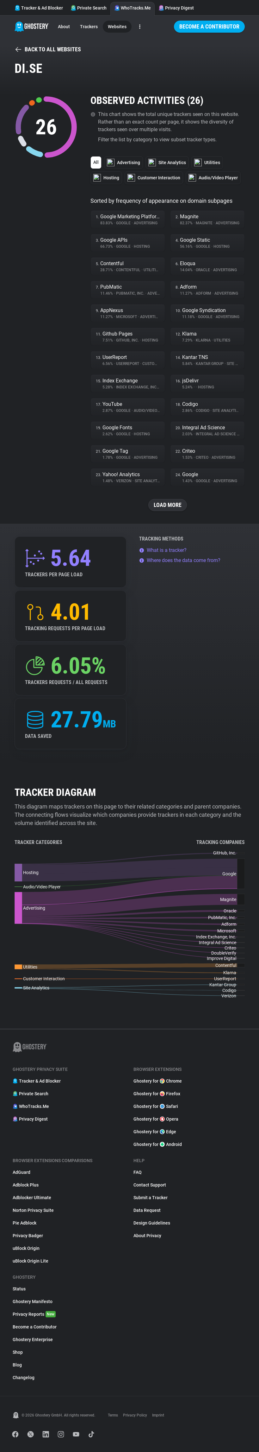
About (64, 26)
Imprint (158, 1415)
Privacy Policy (135, 1415)
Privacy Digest (176, 8)
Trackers (89, 26)
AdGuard (21, 1172)
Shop (18, 1352)
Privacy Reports (34, 1314)
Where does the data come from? (179, 560)
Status (19, 1288)
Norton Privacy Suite (33, 1210)
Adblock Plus (26, 1184)
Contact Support (149, 1184)
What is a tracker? (163, 550)
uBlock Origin (26, 1248)
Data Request (147, 1210)
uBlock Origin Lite (30, 1260)
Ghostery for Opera (155, 1119)
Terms (113, 1415)
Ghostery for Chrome (157, 1081)
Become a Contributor (209, 26)
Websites (117, 26)
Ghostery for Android (157, 1144)
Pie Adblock (24, 1222)
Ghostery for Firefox (156, 1093)
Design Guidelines (151, 1222)
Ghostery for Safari (155, 1106)
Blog (17, 1364)
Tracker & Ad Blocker (39, 8)
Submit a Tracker (150, 1197)
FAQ (137, 1172)
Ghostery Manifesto (32, 1301)
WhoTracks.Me (132, 8)
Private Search (89, 8)
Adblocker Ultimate (32, 1197)
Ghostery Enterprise (33, 1339)
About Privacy (147, 1235)
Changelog (23, 1377)
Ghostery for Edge (154, 1131)
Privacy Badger (28, 1235)
